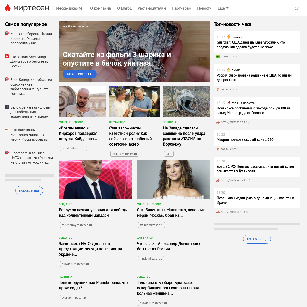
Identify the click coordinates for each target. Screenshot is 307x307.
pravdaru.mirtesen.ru (75, 264)
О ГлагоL (124, 8)
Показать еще (29, 190)
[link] (134, 51)
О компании (100, 8)
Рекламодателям (152, 8)
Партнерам (181, 8)
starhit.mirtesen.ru (74, 148)
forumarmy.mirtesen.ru (77, 225)
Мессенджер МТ (70, 8)
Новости (204, 8)
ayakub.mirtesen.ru (124, 154)
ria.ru (169, 154)
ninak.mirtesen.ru (151, 259)
